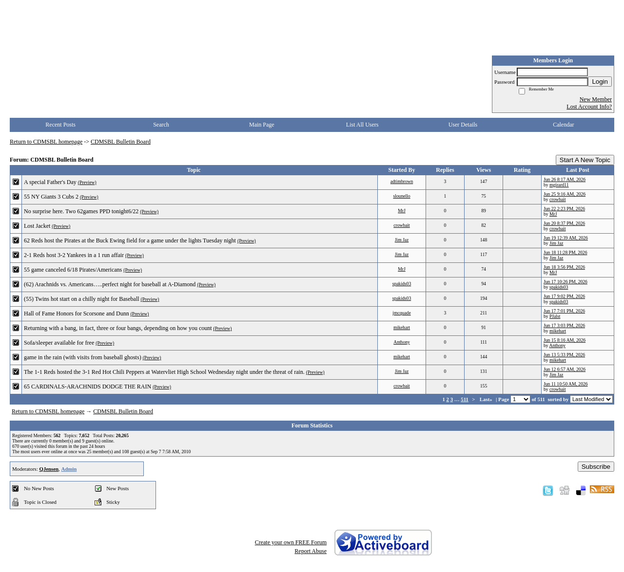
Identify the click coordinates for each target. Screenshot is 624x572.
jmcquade (401, 312)
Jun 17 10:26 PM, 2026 (565, 281)
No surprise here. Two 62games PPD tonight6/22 (81, 211)
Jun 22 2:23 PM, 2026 (564, 208)
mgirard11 (559, 184)
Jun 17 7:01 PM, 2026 (564, 311)
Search (161, 124)
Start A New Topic (585, 160)
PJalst (554, 316)
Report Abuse (310, 551)
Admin (69, 469)
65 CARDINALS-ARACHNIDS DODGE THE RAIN (87, 386)
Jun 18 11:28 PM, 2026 (565, 252)
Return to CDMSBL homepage (46, 141)
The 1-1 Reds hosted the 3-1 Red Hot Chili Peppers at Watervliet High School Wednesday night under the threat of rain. (164, 372)
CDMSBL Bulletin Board (121, 141)
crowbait (557, 199)
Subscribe (596, 466)
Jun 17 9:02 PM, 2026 (564, 296)
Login (600, 81)
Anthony (401, 342)
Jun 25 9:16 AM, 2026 (564, 194)
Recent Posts (60, 124)
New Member (596, 99)
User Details (463, 124)
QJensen (48, 469)
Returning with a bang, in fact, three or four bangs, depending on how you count (118, 328)
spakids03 (401, 283)
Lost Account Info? (589, 106)
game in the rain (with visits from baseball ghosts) (82, 357)
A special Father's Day (50, 182)
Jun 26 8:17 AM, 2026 (564, 179)
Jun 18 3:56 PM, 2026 (564, 267)
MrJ (401, 210)
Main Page (261, 124)
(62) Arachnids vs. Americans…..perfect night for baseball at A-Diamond (109, 284)
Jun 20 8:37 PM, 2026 (564, 223)
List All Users (362, 124)
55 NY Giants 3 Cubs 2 (51, 196)
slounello (401, 196)
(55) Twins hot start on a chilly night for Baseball (81, 298)
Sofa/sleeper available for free (59, 342)
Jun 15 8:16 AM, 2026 (564, 340)
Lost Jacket (37, 225)
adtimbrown (401, 181)
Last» (487, 399)
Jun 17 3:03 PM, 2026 (564, 325)
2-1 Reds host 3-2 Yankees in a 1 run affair (74, 255)
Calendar (563, 124)
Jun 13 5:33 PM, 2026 (564, 354)
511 (464, 399)
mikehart (401, 327)
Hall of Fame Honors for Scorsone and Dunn (76, 313)
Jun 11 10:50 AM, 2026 (566, 384)
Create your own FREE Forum (291, 542)
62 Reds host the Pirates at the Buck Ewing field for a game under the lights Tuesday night (130, 240)
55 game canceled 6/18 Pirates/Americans (73, 269)
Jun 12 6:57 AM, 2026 (564, 369)
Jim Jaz (402, 239)
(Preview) (87, 182)
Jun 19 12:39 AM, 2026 (566, 237)
